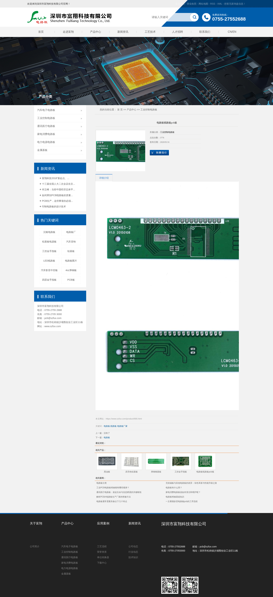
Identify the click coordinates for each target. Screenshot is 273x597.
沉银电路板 (49, 232)
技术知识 (133, 557)
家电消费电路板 (46, 134)
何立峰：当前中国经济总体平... (58, 189)
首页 (41, 31)
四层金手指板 (49, 279)
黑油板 (107, 472)
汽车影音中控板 (49, 270)
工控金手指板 (49, 251)
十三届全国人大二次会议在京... (58, 183)
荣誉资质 (102, 551)
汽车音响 (71, 241)
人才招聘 (177, 31)
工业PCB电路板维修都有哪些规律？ (112, 487)
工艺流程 (102, 546)
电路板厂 (71, 232)
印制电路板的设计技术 (54, 206)
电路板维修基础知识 (175, 497)
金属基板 (42, 150)
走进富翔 (68, 31)
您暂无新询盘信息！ (235, 3)
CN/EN (232, 31)
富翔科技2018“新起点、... (55, 178)
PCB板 (71, 279)
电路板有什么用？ (174, 487)
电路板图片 (71, 260)
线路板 (113, 426)
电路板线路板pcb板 (205, 472)
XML (219, 3)
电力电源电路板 (46, 142)
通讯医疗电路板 (46, 126)
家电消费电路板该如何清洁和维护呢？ (183, 492)
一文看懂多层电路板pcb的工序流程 (182, 501)
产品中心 (95, 31)
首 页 (120, 109)
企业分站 (180, 3)
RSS (212, 3)
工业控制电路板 (46, 118)
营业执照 (191, 3)
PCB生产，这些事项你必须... (57, 201)
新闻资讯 (122, 31)
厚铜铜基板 (156, 472)
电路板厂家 (122, 426)
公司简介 (34, 546)
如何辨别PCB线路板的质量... (57, 195)
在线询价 (159, 152)
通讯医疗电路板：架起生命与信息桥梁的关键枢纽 (118, 492)
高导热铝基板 (131, 472)
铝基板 (71, 251)
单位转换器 (103, 557)
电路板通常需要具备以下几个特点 (111, 501)
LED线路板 (49, 260)
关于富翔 (36, 523)
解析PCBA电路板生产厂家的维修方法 (113, 497)
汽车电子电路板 (46, 110)
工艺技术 (150, 31)
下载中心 (102, 562)
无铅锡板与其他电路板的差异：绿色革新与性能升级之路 (191, 483)
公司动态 (133, 546)
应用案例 (103, 523)
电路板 (107, 426)
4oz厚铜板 (71, 270)
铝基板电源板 (49, 241)
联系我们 (204, 31)
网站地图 (204, 3)
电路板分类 (101, 483)
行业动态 (133, 551)
